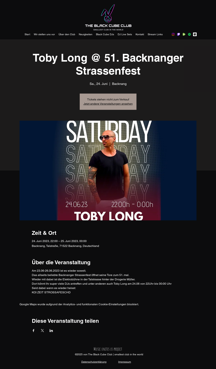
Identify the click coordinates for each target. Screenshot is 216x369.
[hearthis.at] (195, 34)
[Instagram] (173, 34)
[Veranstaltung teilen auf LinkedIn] (51, 330)
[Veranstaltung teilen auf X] (42, 330)
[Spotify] (189, 34)
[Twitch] (178, 34)
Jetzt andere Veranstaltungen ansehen (108, 103)
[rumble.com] (184, 34)
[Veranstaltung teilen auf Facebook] (33, 330)
